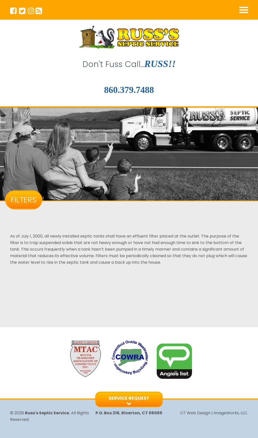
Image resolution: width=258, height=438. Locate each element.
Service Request (129, 398)
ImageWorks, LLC (230, 413)
